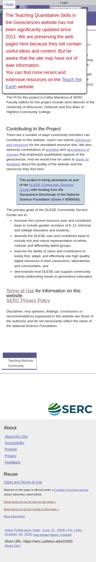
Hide (9, 4)
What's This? (13, 545)
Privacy (10, 456)
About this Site (16, 436)
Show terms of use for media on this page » (31, 509)
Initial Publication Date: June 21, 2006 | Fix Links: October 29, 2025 (44, 532)
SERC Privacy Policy (28, 300)
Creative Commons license (71, 489)
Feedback (12, 462)
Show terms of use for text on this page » (30, 501)
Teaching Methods (20, 361)
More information (14, 516)
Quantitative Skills (18, 355)
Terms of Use (20, 290)
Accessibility (14, 443)
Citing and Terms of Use (23, 482)
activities (52, 150)
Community (16, 366)
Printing (11, 449)
